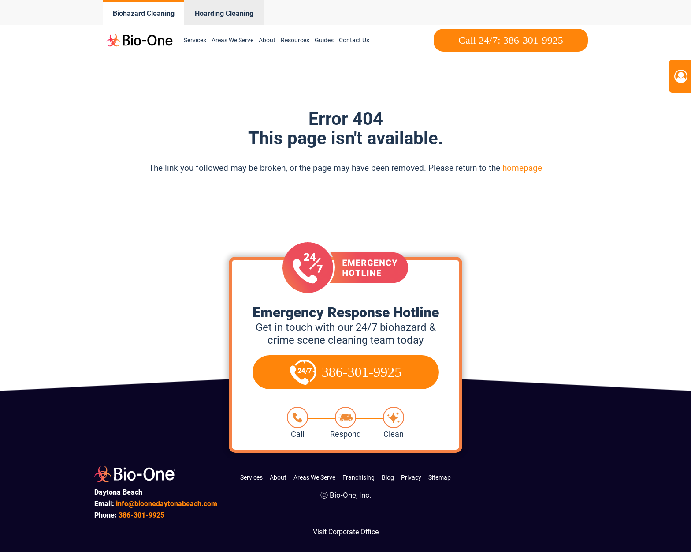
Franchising (358, 477)
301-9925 (141, 515)
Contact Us (354, 40)
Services (195, 40)
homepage (522, 168)
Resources (295, 40)
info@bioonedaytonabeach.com (166, 503)
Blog (388, 477)
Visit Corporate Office (346, 532)
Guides (324, 40)
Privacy (411, 477)
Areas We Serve (232, 40)
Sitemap (439, 477)
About (267, 40)
